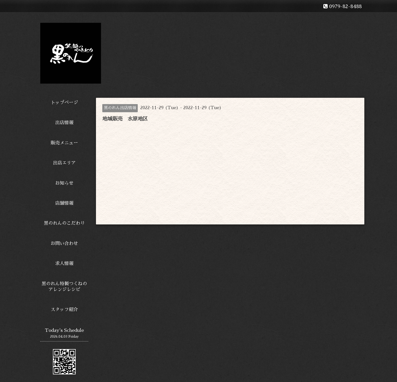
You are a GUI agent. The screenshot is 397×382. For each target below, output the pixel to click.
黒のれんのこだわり (64, 223)
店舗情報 (64, 203)
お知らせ (64, 183)
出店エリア (64, 163)
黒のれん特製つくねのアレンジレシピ (64, 286)
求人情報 (64, 263)
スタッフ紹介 (64, 309)
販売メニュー (64, 143)
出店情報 (64, 122)
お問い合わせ (64, 243)
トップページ (64, 102)
